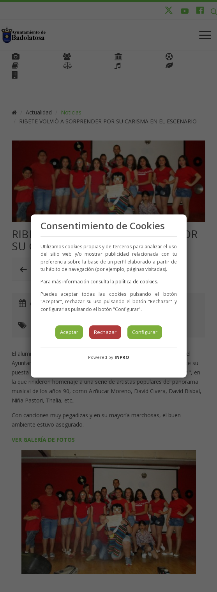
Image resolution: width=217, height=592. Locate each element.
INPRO (122, 357)
